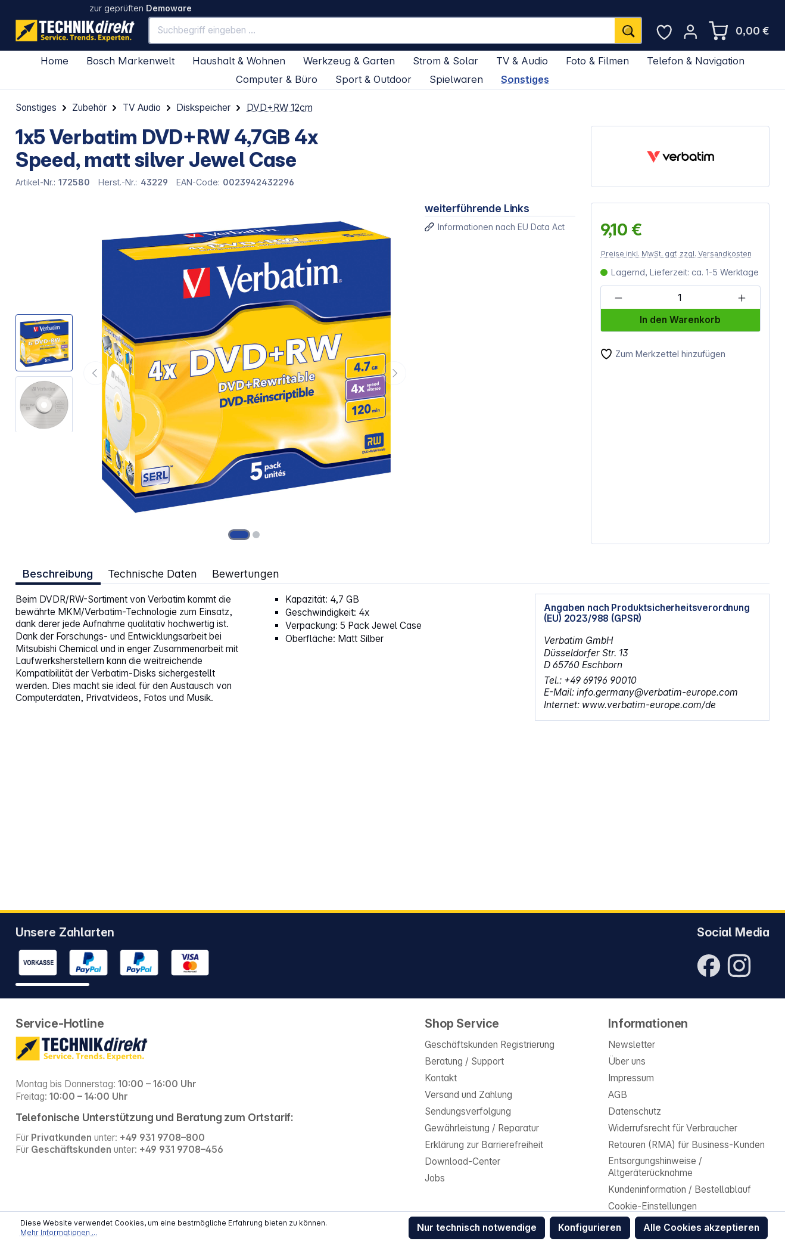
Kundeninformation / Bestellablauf (679, 1189)
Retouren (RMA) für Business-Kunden (686, 1144)
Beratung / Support (464, 1061)
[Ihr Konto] (690, 32)
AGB (617, 1094)
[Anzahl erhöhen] (741, 298)
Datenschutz (634, 1111)
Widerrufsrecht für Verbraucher (672, 1128)
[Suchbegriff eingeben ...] (382, 30)
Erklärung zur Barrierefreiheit (484, 1144)
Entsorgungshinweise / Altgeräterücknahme (655, 1167)
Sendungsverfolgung (468, 1111)
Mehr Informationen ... (58, 1232)
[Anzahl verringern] (618, 298)
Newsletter (631, 1044)
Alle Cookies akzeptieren (701, 1227)
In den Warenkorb (680, 319)
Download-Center (462, 1161)
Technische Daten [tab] (152, 573)
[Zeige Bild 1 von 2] (239, 534)
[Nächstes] (394, 373)
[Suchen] (628, 30)
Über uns (627, 1061)
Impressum (631, 1078)
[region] (212, 373)
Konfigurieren (589, 1227)
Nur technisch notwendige (477, 1227)
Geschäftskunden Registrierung (490, 1044)
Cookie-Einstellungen (652, 1206)
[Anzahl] (680, 298)
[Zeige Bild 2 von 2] (256, 534)
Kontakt (441, 1078)
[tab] (58, 573)
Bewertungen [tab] (245, 573)
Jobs (435, 1178)
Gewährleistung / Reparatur (482, 1128)
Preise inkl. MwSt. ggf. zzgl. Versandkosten (676, 253)
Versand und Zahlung (468, 1094)
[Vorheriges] (95, 373)
